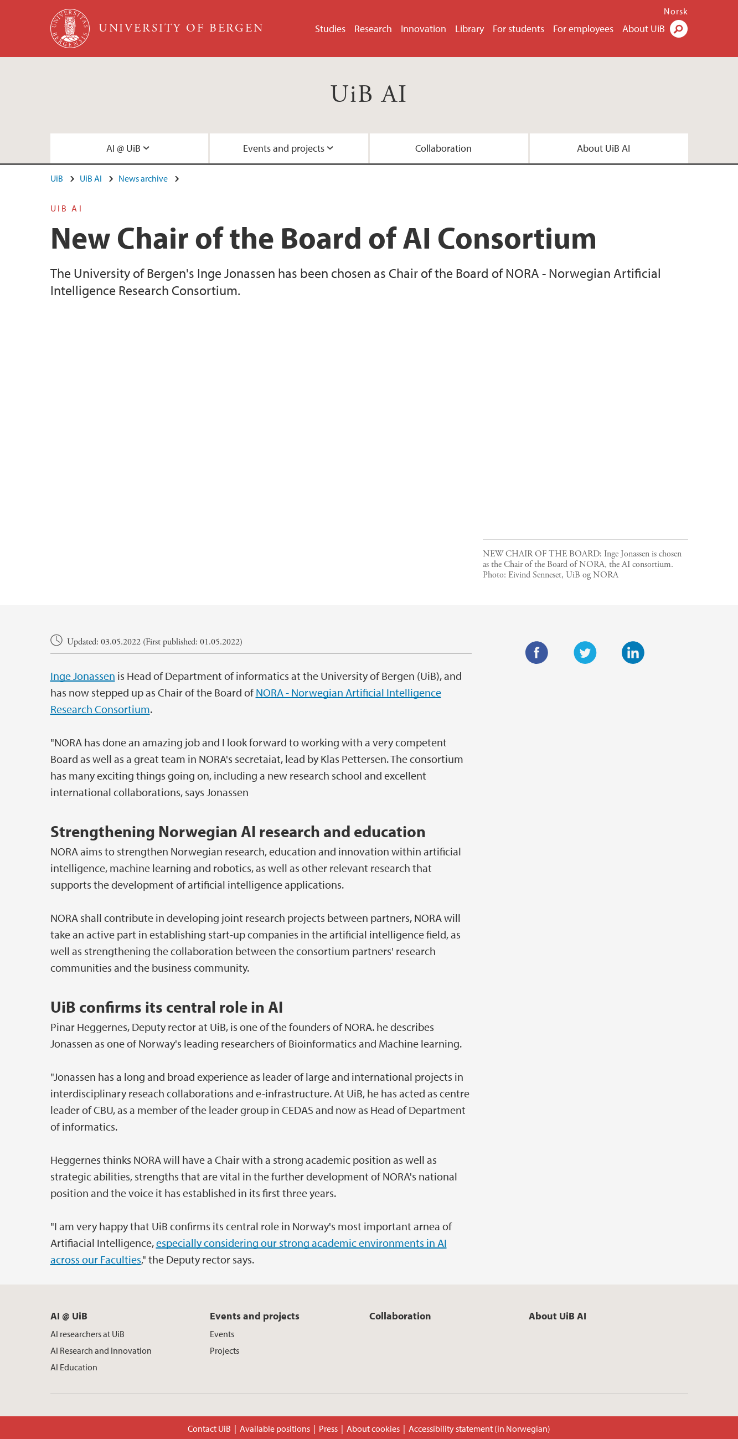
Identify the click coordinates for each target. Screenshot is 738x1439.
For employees (583, 28)
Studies (330, 28)
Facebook (537, 652)
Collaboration (443, 148)
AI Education (73, 1367)
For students (518, 28)
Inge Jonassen (82, 676)
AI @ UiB (123, 148)
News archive (143, 178)
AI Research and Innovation (101, 1350)
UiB (56, 178)
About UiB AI (603, 148)
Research (373, 28)
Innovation (423, 28)
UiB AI (368, 95)
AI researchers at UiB (87, 1333)
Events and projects (283, 148)
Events (222, 1333)
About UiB (643, 28)
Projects (224, 1350)
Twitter (585, 652)
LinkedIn (633, 652)
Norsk (676, 11)
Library (469, 28)
